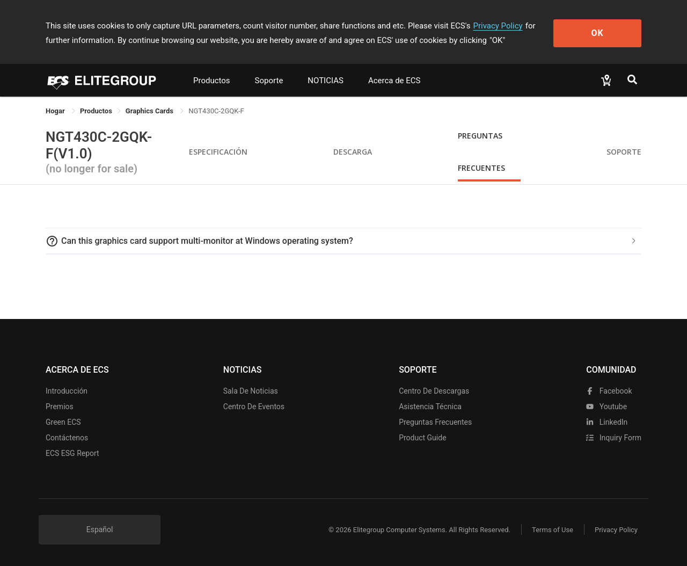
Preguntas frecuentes (435, 422)
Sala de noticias (250, 391)
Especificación (218, 152)
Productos (211, 80)
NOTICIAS (326, 80)
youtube (606, 406)
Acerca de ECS (394, 80)
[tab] (343, 241)
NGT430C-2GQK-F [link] (216, 111)
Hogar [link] (56, 111)
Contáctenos (67, 437)
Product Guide (422, 437)
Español (99, 529)
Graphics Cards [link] (150, 111)
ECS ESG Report (72, 453)
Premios (60, 406)
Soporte (269, 80)
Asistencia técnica (430, 406)
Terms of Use (552, 530)
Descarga (352, 152)
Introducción (66, 391)
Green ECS (63, 422)
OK (597, 33)
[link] (96, 111)
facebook (609, 391)
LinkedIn (606, 422)
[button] (343, 241)
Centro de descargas (434, 391)
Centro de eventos (253, 406)
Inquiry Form (613, 437)
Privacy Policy (497, 26)
